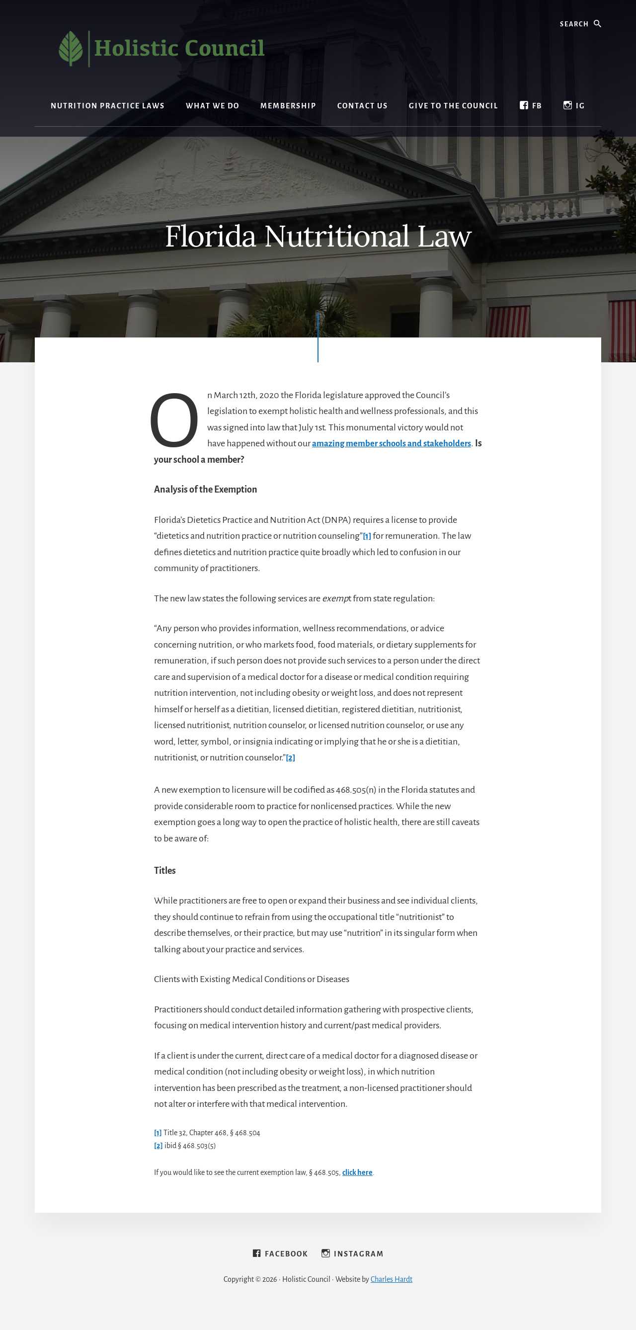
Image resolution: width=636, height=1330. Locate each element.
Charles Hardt (391, 1296)
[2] (291, 757)
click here (357, 1172)
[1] (367, 536)
